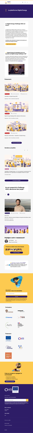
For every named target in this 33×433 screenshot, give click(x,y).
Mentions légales (7, 423)
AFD (5, 415)
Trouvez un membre (16, 252)
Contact (6, 410)
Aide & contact (22, 2)
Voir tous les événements (17, 142)
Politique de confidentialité (8, 425)
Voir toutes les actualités (16, 180)
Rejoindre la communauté (10, 381)
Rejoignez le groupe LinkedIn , (18, 263)
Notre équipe (7, 409)
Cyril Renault (11, 240)
